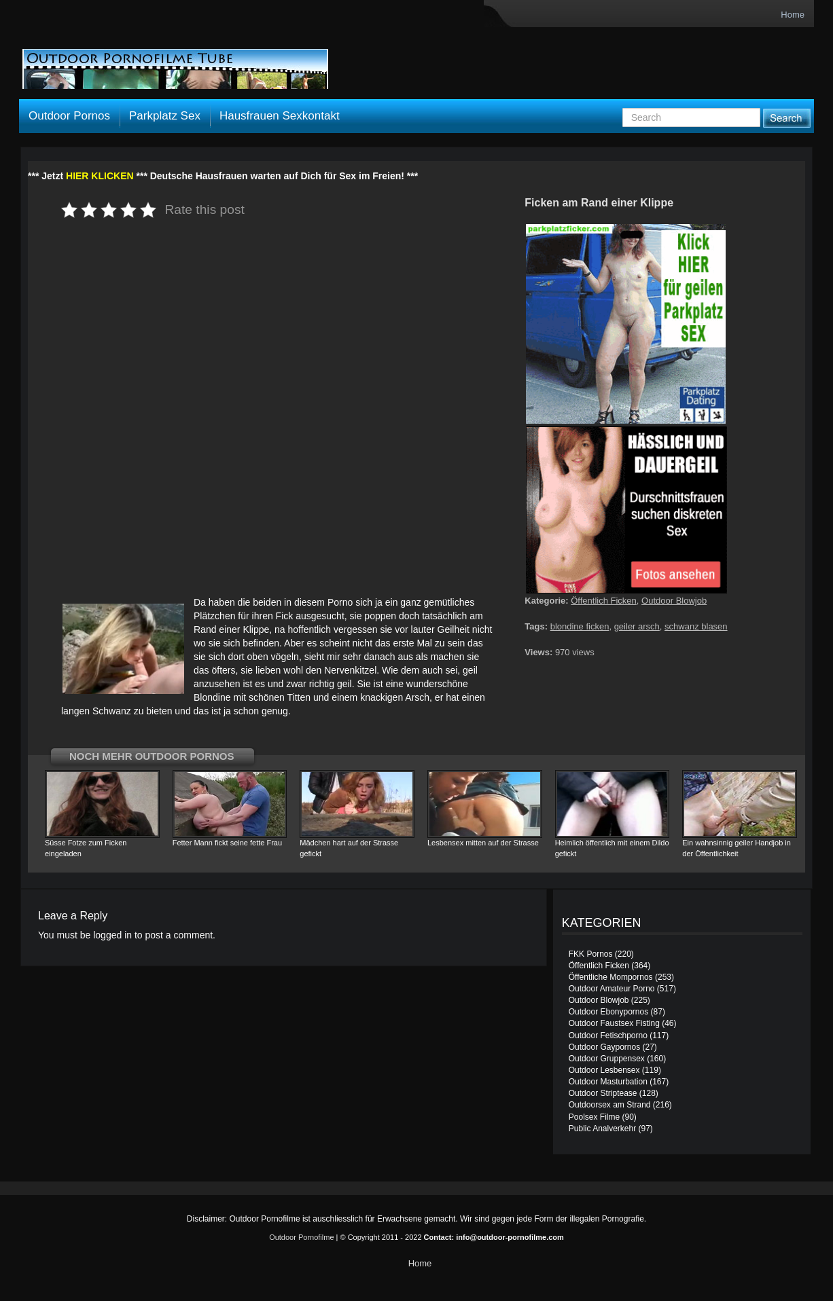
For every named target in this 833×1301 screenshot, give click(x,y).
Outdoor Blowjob (674, 600)
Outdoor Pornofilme (301, 1237)
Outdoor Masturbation (608, 1081)
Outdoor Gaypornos (604, 1047)
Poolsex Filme (594, 1117)
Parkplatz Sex (164, 115)
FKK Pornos (591, 954)
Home (792, 15)
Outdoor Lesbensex (604, 1070)
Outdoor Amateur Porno (612, 988)
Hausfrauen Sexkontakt (279, 115)
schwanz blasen (696, 626)
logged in (112, 935)
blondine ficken (579, 626)
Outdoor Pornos (69, 115)
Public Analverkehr (602, 1128)
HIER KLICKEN (100, 175)
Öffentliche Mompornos (611, 977)
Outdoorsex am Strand (610, 1105)
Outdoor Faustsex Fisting (614, 1023)
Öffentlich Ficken (604, 600)
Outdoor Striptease (603, 1093)
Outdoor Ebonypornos (608, 1011)
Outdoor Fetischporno (608, 1035)
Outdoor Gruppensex (607, 1058)
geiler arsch (637, 626)
